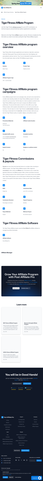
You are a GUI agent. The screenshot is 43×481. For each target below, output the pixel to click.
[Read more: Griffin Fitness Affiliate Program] (11, 349)
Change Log (21, 424)
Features (7, 422)
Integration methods (7, 424)
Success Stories (35, 424)
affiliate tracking (28, 280)
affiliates (19, 170)
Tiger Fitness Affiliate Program (20, 12)
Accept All (5, 477)
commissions (6, 170)
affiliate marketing (23, 284)
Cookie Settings (18, 477)
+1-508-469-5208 (7, 462)
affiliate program (17, 27)
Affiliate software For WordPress (21, 440)
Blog (7, 434)
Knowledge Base (21, 419)
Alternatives (7, 429)
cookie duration (29, 108)
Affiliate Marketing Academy (7, 439)
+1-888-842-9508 (7, 460)
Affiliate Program (35, 426)
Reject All (11, 477)
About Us (35, 419)
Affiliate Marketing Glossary (8, 441)
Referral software (21, 442)
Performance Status (21, 426)
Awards (35, 421)
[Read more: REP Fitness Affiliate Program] (11, 320)
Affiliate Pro (25, 380)
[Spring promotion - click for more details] (21, 3)
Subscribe (39, 460)
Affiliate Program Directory (9, 12)
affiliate (17, 35)
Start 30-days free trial (17, 383)
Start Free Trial (16, 288)
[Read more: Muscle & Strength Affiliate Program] (32, 320)
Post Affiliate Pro (27, 228)
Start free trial (17, 450)
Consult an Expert (25, 450)
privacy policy (8, 474)
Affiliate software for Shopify (21, 434)
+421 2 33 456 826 (7, 458)
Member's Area (21, 421)
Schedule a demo (26, 288)
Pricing (7, 420)
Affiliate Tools (21, 445)
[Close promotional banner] (42, 1)
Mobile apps (7, 427)
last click (20, 110)
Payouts (4, 166)
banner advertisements (11, 136)
